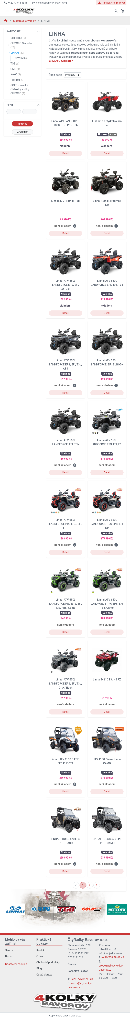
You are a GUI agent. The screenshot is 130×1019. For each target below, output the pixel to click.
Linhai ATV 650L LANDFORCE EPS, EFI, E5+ (107, 442)
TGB (14, 63)
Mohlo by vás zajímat (15, 941)
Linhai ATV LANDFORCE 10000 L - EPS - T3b (65, 123)
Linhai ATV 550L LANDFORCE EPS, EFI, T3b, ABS (65, 364)
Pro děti (17, 79)
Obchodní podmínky (48, 962)
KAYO (15, 74)
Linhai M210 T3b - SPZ (107, 679)
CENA (9, 105)
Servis (9, 950)
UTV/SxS (21, 58)
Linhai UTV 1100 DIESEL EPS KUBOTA (65, 761)
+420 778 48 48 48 (113, 957)
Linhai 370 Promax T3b (65, 200)
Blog (39, 968)
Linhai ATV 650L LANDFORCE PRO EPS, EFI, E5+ (65, 524)
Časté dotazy (44, 974)
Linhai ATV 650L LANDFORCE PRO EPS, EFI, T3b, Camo (107, 603)
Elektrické (18, 37)
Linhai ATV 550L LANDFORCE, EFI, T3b (65, 442)
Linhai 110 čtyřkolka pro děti (107, 123)
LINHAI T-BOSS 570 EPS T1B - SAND (65, 841)
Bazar (8, 956)
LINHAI (17, 52)
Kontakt (40, 950)
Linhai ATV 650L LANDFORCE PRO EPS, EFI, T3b (107, 524)
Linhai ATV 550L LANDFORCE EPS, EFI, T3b (107, 282)
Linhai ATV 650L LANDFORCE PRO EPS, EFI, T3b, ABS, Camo (65, 603)
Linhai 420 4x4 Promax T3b (107, 203)
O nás (39, 956)
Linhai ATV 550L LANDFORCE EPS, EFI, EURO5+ (65, 284)
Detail (65, 153)
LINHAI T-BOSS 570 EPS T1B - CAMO (107, 841)
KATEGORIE (13, 31)
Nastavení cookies (16, 964)
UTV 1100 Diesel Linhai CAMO (107, 761)
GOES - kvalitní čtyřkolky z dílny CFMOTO (20, 89)
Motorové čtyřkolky (25, 21)
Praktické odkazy (43, 941)
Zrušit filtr (22, 132)
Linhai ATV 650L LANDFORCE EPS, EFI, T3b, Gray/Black (65, 683)
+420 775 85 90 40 (81, 979)
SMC (15, 69)
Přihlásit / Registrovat (111, 3)
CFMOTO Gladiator (21, 45)
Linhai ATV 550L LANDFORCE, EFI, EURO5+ (107, 362)
